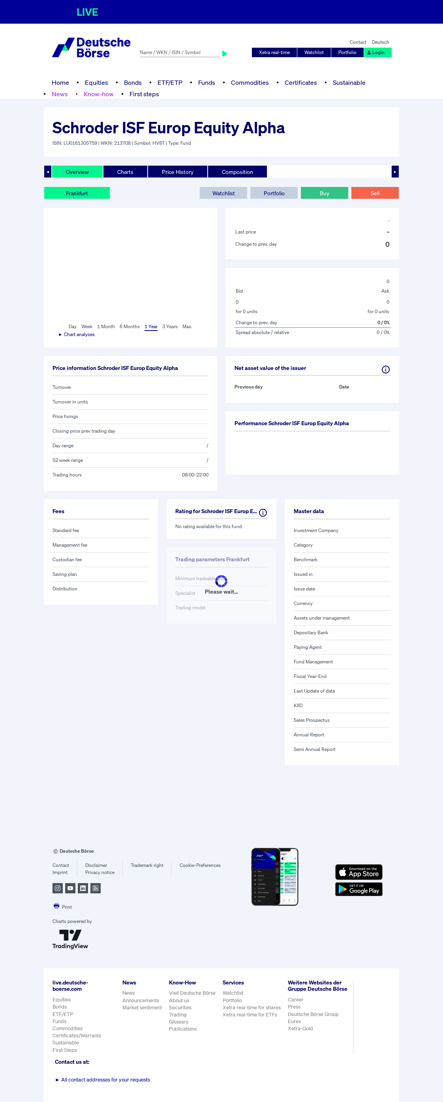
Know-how (99, 94)
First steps (144, 94)
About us (179, 1000)
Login (375, 52)
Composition (237, 172)
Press (294, 1006)
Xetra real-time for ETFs (250, 1014)
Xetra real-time (274, 52)
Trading (178, 1014)
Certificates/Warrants (77, 1035)
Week (86, 326)
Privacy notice (100, 872)
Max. (187, 326)
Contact (358, 42)
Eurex (294, 1021)
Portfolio (347, 52)
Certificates (301, 82)
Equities (96, 82)
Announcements (140, 1000)
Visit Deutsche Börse (192, 993)
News (60, 94)
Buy (324, 193)
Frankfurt (77, 193)
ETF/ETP (170, 82)
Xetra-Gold (300, 1028)
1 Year (151, 326)
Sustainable (349, 82)
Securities (180, 1007)
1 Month (106, 326)
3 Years (170, 326)
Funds (206, 82)
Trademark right (147, 865)
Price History (177, 172)
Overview (77, 172)
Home (60, 82)
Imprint (60, 872)
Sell (375, 193)
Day (73, 326)
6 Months (130, 326)
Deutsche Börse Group (313, 1014)
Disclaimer (96, 865)
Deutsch (380, 42)
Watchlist (314, 52)
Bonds (133, 82)
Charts (125, 172)
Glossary (179, 1021)
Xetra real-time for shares (252, 1007)
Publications (183, 1028)
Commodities (250, 82)
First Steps (65, 1050)
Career (296, 999)
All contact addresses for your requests (102, 1079)
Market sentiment (142, 1007)
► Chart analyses (76, 334)
